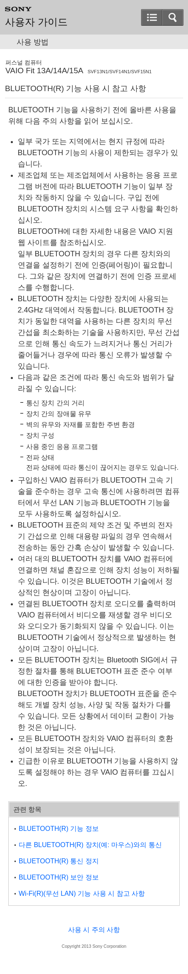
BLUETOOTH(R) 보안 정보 (59, 877)
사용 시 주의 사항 (94, 929)
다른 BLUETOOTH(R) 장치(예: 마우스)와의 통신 (90, 844)
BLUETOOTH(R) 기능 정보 (59, 828)
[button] (152, 17)
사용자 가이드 (36, 22)
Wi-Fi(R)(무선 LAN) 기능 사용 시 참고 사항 (82, 893)
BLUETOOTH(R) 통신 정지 (59, 861)
